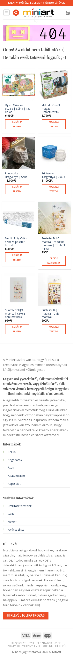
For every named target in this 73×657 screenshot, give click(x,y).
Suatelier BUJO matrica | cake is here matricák (15, 313)
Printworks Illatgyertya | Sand (16, 175)
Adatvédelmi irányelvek (24, 646)
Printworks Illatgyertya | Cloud (53, 175)
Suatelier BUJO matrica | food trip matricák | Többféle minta (54, 243)
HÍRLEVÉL (60, 646)
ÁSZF (11, 468)
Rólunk (12, 452)
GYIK (11, 514)
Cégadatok (15, 460)
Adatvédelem (16, 476)
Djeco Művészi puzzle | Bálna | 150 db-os (18, 108)
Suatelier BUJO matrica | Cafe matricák (51, 313)
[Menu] (6, 13)
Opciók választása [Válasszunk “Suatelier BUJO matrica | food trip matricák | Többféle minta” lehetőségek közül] (53, 260)
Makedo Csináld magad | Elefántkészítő (51, 108)
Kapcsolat (18, 643)
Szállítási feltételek (20, 506)
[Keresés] (16, 13)
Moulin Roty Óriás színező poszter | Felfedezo (16, 242)
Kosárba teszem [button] (17, 124)
